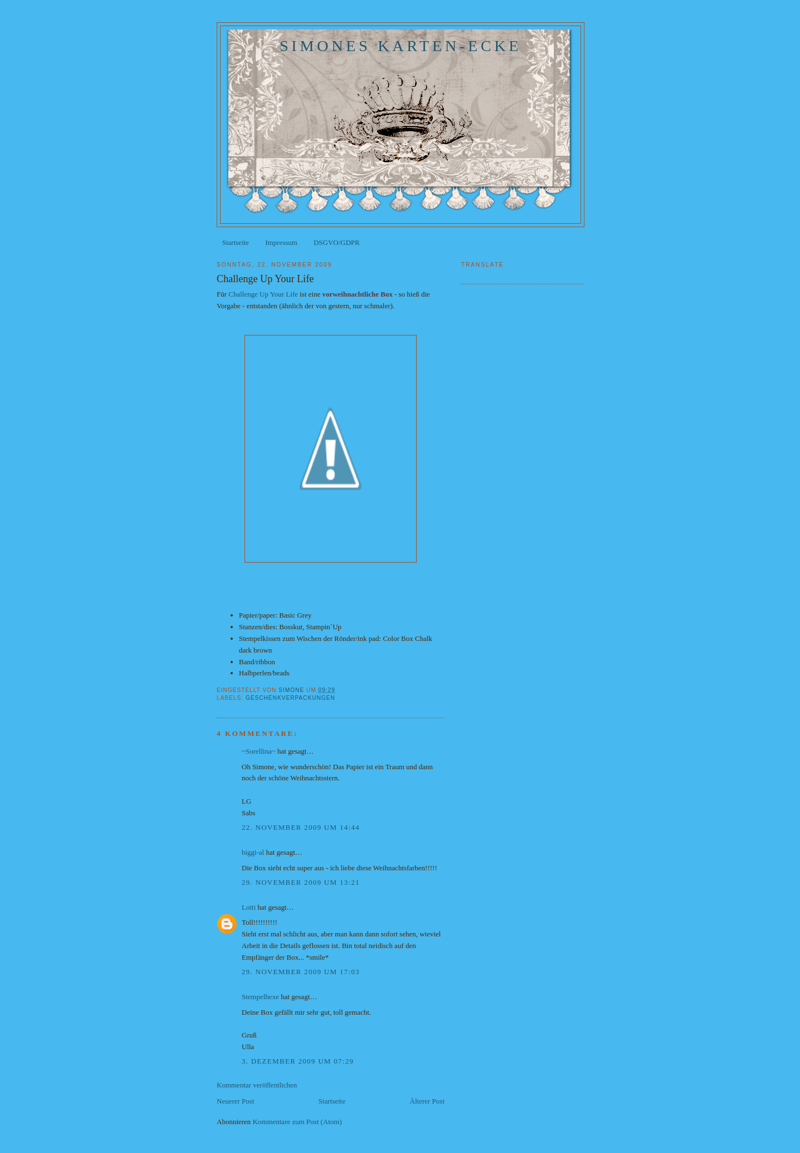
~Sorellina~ (259, 751)
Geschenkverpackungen (290, 698)
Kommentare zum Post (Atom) (297, 1121)
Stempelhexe (260, 996)
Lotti (249, 907)
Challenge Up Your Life (263, 294)
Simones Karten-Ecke (400, 45)
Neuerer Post (235, 1101)
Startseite (235, 242)
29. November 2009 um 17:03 (301, 971)
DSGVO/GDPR (336, 242)
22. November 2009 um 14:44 (301, 827)
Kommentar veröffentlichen (257, 1085)
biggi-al (253, 852)
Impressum (281, 242)
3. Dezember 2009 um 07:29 (298, 1061)
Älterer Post (427, 1101)
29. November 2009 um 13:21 (301, 882)
